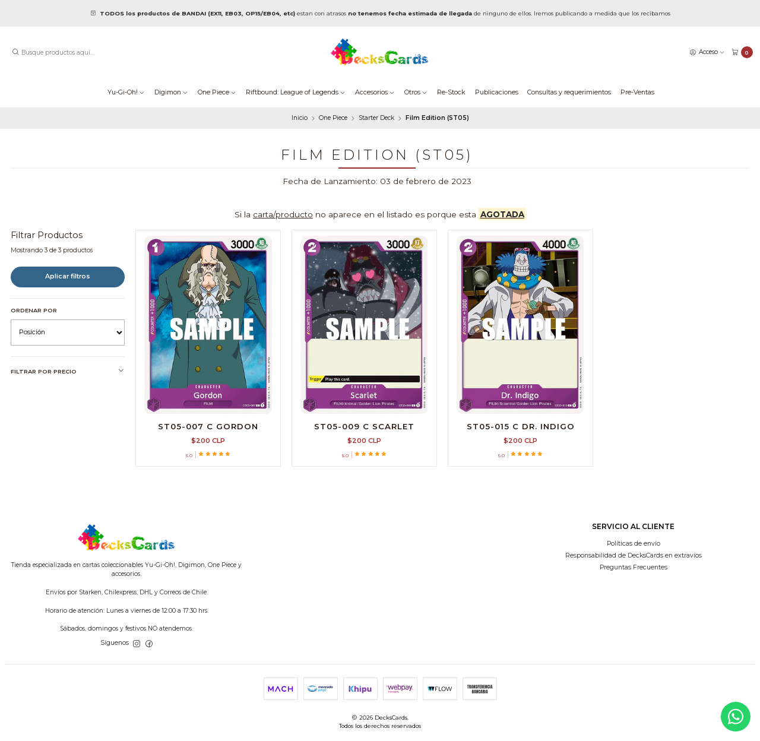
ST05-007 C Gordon (208, 426)
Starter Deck (376, 118)
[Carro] (742, 52)
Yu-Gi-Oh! (126, 92)
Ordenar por (34, 310)
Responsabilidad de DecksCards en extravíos (633, 555)
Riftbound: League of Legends (296, 92)
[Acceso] (707, 52)
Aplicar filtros (67, 276)
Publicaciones (496, 92)
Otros (416, 92)
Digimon (171, 92)
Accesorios (375, 92)
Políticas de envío (633, 543)
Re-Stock (451, 92)
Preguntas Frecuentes (633, 567)
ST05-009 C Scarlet (364, 426)
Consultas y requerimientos (569, 92)
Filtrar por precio (68, 371)
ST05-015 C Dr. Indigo (521, 426)
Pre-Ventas (637, 92)
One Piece (217, 92)
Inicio (300, 118)
